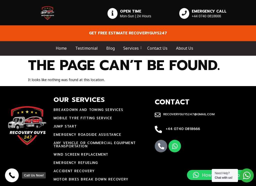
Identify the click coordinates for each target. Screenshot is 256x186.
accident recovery (74, 171)
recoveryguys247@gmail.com (188, 114)
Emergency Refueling (76, 162)
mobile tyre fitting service (83, 118)
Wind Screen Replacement (81, 154)
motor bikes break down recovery (91, 179)
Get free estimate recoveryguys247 (128, 33)
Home (61, 48)
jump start (65, 126)
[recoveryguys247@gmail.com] (157, 115)
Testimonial (86, 48)
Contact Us (157, 48)
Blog (110, 48)
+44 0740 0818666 (183, 129)
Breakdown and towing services (88, 109)
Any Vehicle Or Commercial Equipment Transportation (95, 145)
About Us (184, 48)
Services (131, 48)
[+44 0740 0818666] (158, 130)
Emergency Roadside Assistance (87, 134)
